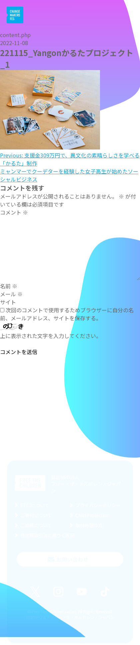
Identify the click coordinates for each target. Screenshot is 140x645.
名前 (8, 286)
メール (11, 294)
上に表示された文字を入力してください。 (50, 336)
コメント (14, 212)
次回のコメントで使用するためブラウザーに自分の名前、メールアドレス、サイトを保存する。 (67, 314)
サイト (8, 302)
